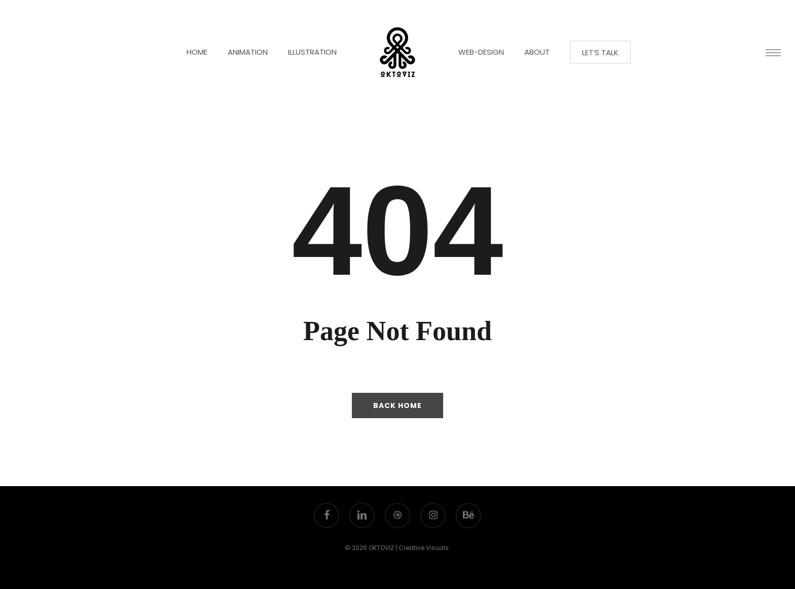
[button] (773, 52)
